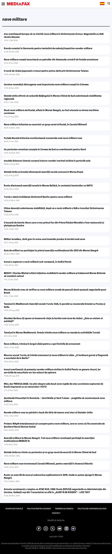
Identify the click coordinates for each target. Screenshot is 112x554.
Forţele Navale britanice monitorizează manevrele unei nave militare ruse (43, 138)
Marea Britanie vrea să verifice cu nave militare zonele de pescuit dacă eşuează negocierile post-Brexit (55, 291)
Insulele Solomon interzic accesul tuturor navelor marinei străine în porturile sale (47, 160)
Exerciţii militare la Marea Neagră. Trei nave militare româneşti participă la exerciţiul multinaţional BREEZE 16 (49, 440)
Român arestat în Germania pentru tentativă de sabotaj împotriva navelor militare (48, 48)
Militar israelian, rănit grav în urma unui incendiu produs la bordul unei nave (44, 239)
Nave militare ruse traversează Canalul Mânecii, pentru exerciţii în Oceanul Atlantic (48, 463)
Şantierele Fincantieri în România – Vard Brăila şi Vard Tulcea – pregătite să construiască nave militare (54, 400)
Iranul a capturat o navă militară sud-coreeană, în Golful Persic (37, 261)
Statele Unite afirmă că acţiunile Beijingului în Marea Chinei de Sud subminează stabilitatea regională (53, 97)
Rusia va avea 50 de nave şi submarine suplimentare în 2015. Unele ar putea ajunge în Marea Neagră (53, 476)
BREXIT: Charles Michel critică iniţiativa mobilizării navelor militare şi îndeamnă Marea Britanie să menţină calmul (54, 275)
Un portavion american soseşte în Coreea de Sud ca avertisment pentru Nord (45, 149)
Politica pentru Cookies (39, 509)
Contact (56, 513)
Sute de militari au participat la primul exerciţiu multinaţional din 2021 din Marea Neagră (51, 250)
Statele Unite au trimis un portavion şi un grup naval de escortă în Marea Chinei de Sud (50, 452)
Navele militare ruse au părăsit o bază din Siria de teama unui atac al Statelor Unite (48, 412)
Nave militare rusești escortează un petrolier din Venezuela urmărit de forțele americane (51, 59)
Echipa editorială (14, 509)
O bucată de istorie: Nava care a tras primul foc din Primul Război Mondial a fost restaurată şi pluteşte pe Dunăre (54, 224)
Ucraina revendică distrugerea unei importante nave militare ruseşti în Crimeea (46, 84)
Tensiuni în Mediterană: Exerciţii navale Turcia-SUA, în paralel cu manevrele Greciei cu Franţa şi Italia (54, 305)
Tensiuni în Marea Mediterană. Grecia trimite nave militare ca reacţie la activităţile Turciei (52, 332)
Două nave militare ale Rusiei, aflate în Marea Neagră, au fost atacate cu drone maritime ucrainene (51, 112)
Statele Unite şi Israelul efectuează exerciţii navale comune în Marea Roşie (43, 172)
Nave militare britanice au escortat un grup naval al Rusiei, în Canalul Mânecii (45, 124)
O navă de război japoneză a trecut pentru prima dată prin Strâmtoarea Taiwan (46, 71)
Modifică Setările (56, 520)
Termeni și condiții (64, 509)
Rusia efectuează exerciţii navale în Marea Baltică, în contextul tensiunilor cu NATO (48, 185)
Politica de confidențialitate (92, 509)
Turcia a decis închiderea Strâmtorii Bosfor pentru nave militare (38, 197)
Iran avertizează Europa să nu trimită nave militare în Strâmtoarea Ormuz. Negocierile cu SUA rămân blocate (54, 35)
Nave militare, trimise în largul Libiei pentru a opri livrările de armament (42, 344)
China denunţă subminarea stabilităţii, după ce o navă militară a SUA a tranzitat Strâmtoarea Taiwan (54, 210)
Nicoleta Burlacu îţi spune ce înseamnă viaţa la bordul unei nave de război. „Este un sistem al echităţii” (53, 320)
